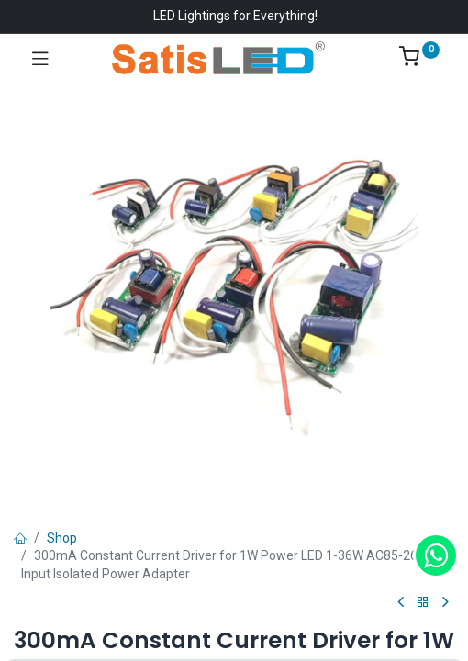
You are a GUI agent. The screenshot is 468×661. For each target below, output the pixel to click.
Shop (62, 538)
